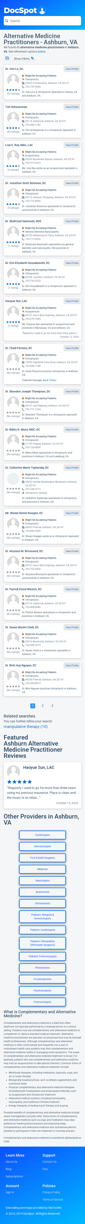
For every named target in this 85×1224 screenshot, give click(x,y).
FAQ (45, 1169)
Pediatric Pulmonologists (43, 956)
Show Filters (24, 58)
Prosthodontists (42, 979)
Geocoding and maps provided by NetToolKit (34, 1207)
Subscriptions (14, 1176)
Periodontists (42, 967)
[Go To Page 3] (52, 706)
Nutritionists (42, 892)
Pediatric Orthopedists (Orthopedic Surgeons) (42, 943)
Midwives (42, 869)
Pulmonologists (42, 1002)
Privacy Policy (51, 1192)
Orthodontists (42, 903)
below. (42, 51)
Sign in (10, 1192)
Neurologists (43, 880)
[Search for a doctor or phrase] (42, 21)
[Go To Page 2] (42, 706)
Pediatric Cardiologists (42, 929)
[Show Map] (7, 58)
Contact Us (49, 1161)
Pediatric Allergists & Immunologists (42, 916)
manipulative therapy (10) (26, 726)
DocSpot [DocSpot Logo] (24, 10)
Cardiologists (42, 835)
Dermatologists (42, 846)
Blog (8, 1169)
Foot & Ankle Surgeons (42, 857)
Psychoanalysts (42, 990)
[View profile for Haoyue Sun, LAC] (42, 785)
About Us (11, 1161)
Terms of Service (52, 1199)
